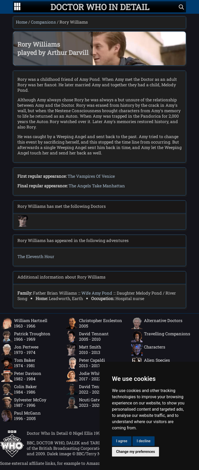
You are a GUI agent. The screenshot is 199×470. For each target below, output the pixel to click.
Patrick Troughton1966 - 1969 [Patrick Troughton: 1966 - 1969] (25, 336)
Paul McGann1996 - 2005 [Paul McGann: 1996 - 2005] (21, 416)
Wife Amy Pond (96, 293)
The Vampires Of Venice (91, 176)
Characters (148, 349)
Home (21, 22)
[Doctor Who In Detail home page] (99, 6)
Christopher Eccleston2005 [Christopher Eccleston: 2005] (94, 323)
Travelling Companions (160, 336)
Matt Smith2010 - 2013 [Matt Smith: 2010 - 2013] (83, 349)
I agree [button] (121, 441)
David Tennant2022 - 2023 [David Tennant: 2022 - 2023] (87, 389)
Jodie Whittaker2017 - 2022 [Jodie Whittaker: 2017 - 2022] (88, 376)
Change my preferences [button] (135, 452)
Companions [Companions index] (43, 22)
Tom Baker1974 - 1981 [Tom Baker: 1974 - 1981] (18, 363)
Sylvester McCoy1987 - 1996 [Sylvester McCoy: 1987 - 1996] (23, 402)
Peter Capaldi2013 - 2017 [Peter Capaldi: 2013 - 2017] (85, 363)
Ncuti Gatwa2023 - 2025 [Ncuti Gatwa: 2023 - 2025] (84, 402)
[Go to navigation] (17, 7)
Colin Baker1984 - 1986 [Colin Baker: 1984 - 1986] (19, 389)
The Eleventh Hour (35, 256)
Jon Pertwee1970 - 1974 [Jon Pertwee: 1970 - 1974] (19, 349)
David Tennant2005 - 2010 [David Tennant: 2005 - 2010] (87, 336)
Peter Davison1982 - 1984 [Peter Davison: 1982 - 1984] (21, 376)
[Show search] (181, 6)
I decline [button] (143, 441)
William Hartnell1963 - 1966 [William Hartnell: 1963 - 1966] (24, 323)
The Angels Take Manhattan (97, 185)
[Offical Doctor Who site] (12, 455)
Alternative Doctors (156, 323)
